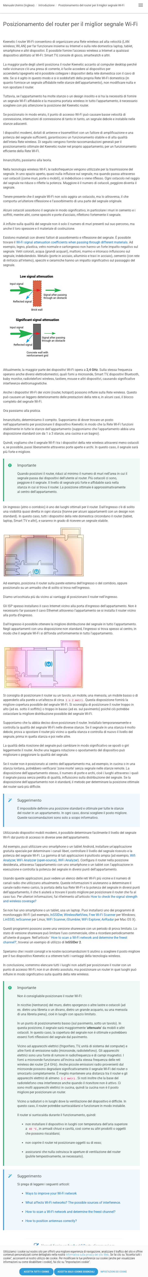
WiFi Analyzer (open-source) (37, 860)
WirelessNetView (75, 915)
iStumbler (73, 919)
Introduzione (46, 5)
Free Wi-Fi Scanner (102, 915)
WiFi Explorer (91, 919)
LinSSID (8, 919)
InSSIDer (56, 915)
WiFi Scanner (55, 919)
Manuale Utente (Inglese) (19, 5)
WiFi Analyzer (68, 860)
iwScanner (23, 919)
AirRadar (107, 919)
